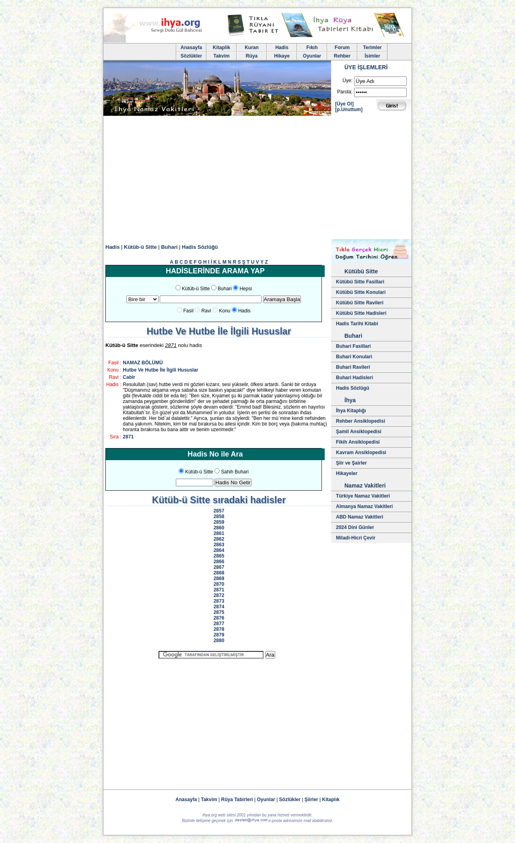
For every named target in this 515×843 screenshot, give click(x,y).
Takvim (221, 56)
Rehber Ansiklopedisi (360, 421)
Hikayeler (346, 473)
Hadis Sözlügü (352, 388)
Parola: (344, 92)
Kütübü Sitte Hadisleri (361, 313)
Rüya (252, 56)
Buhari (169, 247)
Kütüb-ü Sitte (140, 247)
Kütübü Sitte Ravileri (359, 303)
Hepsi (245, 288)
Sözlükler (191, 56)
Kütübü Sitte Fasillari (360, 282)
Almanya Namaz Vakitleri (364, 506)
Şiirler (311, 799)
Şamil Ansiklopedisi (358, 431)
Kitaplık (331, 799)
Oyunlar (312, 56)
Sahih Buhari (235, 472)
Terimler (372, 47)
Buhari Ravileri (353, 367)
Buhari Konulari (354, 357)
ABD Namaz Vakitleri (359, 517)
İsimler (372, 56)
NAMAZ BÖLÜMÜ (143, 363)
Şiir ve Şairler (351, 463)
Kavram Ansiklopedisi (361, 452)
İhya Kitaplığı (351, 410)
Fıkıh (311, 47)
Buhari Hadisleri (354, 377)
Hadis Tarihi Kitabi (357, 323)
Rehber (342, 56)
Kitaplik (221, 47)
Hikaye (282, 56)
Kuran (252, 47)
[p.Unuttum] (349, 109)
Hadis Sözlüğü (200, 247)
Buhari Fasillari (353, 346)
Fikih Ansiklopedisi (358, 442)
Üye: (347, 80)
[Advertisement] (257, 178)
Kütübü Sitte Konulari (360, 292)
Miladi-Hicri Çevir (355, 538)
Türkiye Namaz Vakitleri (363, 496)
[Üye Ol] (344, 104)
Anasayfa (191, 47)
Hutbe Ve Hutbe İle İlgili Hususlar (160, 370)
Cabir (129, 377)
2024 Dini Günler (355, 527)
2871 (128, 437)
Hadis (281, 47)
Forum (342, 47)
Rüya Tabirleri (237, 799)
